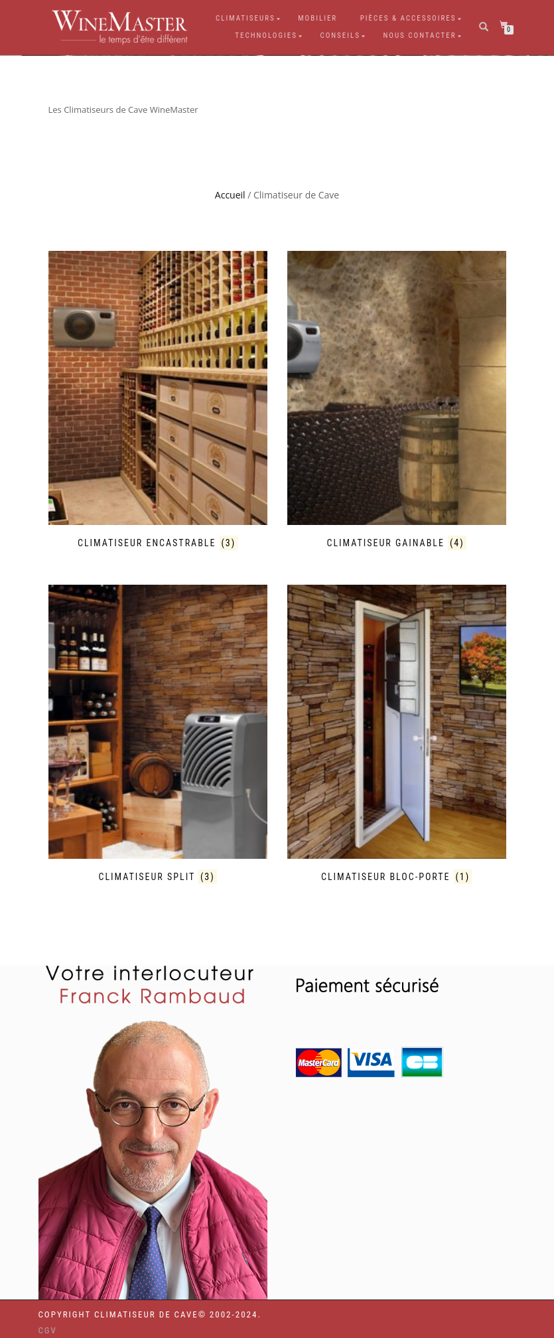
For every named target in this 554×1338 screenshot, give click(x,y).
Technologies (266, 35)
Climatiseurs (245, 18)
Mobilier (317, 18)
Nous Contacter (419, 35)
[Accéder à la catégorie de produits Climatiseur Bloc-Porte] (396, 734)
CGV (47, 1330)
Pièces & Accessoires (408, 18)
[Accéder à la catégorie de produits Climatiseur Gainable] (396, 400)
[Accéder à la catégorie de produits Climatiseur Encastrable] (157, 400)
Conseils (340, 35)
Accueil (230, 194)
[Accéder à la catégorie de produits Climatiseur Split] (157, 734)
